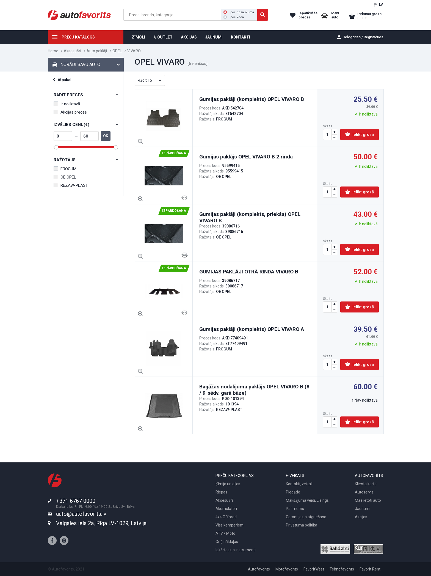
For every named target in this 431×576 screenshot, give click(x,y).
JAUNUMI (214, 37)
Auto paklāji (97, 51)
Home (53, 51)
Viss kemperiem (230, 525)
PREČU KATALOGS (78, 37)
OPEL (117, 51)
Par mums (295, 508)
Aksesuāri (72, 51)
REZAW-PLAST (71, 185)
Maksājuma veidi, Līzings (307, 500)
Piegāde (293, 492)
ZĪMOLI (138, 37)
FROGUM (65, 168)
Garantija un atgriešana (306, 517)
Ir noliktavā (67, 104)
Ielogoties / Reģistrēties (363, 37)
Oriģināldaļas (227, 541)
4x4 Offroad (226, 517)
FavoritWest (313, 569)
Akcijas (361, 517)
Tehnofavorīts (342, 569)
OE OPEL (65, 177)
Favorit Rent (370, 569)
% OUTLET (163, 37)
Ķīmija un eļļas (228, 484)
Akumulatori (226, 508)
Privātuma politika (301, 525)
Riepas (221, 492)
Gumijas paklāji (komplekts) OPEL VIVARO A (251, 329)
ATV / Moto (225, 533)
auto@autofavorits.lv (81, 514)
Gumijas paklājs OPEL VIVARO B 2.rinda (246, 156)
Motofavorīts (286, 569)
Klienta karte (366, 484)
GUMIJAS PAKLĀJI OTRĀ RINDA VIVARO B (248, 271)
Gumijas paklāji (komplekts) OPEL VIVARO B (251, 99)
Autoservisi (364, 492)
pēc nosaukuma (238, 12)
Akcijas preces (70, 112)
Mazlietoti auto (368, 500)
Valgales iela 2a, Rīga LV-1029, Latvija (101, 523)
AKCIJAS (189, 37)
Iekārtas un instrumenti (236, 550)
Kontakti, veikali (299, 484)
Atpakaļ (64, 80)
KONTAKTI (240, 37)
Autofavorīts (259, 569)
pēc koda (233, 17)
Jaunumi (362, 508)
